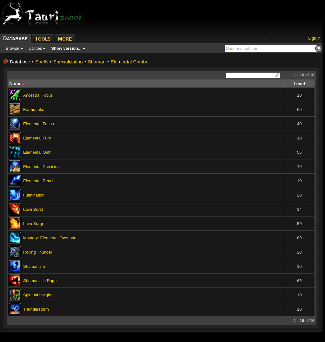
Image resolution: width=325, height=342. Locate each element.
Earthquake (33, 109)
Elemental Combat (130, 61)
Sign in (314, 38)
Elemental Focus (38, 123)
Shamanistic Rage (40, 280)
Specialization (68, 61)
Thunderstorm (36, 309)
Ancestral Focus (38, 95)
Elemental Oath (37, 152)
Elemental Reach (39, 180)
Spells (41, 61)
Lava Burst (33, 209)
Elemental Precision (41, 166)
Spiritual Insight (37, 295)
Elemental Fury (37, 138)
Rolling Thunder (37, 252)
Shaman (97, 61)
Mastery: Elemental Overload (49, 238)
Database (20, 61)
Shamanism (34, 266)
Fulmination (33, 195)
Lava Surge (33, 223)
